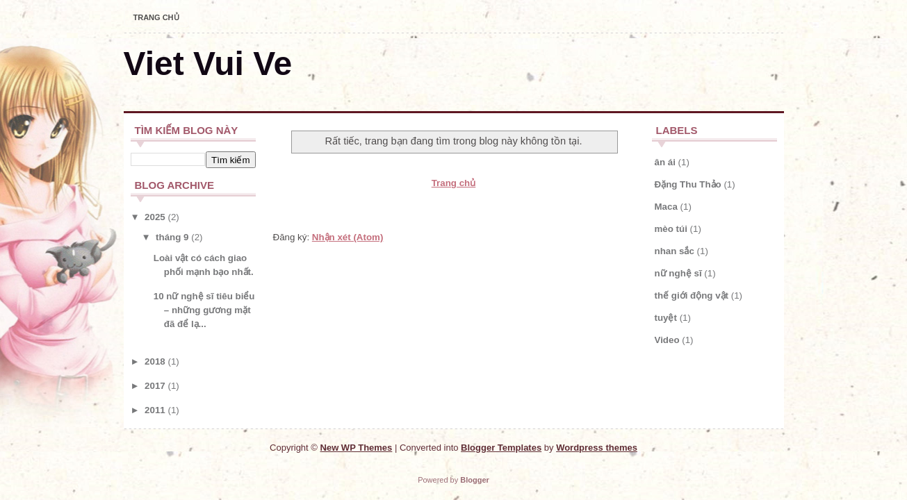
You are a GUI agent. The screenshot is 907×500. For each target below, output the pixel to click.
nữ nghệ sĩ (678, 273)
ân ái (665, 162)
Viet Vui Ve (208, 63)
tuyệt (666, 317)
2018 (155, 361)
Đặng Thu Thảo (688, 184)
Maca (666, 206)
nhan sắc (674, 251)
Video (667, 340)
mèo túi (671, 229)
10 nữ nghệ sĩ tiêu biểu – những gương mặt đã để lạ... (204, 310)
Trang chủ (156, 17)
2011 (155, 410)
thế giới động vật (692, 295)
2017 (155, 386)
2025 (155, 217)
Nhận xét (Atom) (348, 237)
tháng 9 (172, 237)
